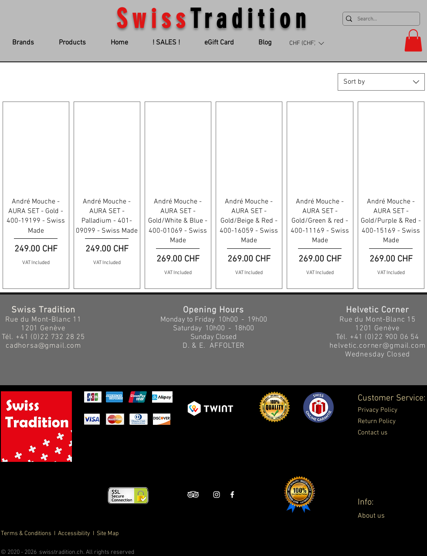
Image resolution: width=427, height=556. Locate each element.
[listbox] (306, 43)
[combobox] (381, 82)
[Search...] (379, 19)
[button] (306, 43)
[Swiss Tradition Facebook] (232, 494)
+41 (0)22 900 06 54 (384, 337)
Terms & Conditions (27, 533)
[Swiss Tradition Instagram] (216, 494)
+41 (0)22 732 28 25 (50, 337)
